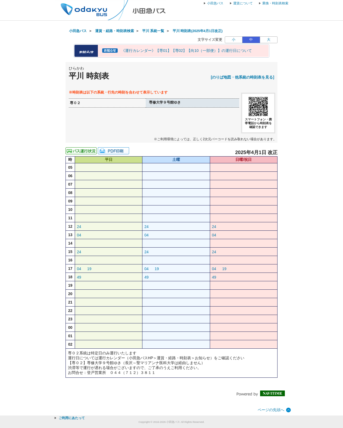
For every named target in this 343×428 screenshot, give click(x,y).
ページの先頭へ (271, 410)
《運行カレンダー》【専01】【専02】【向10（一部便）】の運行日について (186, 50)
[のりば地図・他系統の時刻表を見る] (242, 77)
